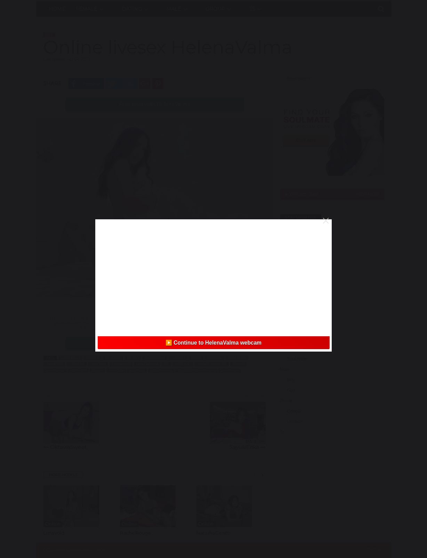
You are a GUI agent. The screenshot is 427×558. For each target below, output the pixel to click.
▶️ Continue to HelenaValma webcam (213, 343)
